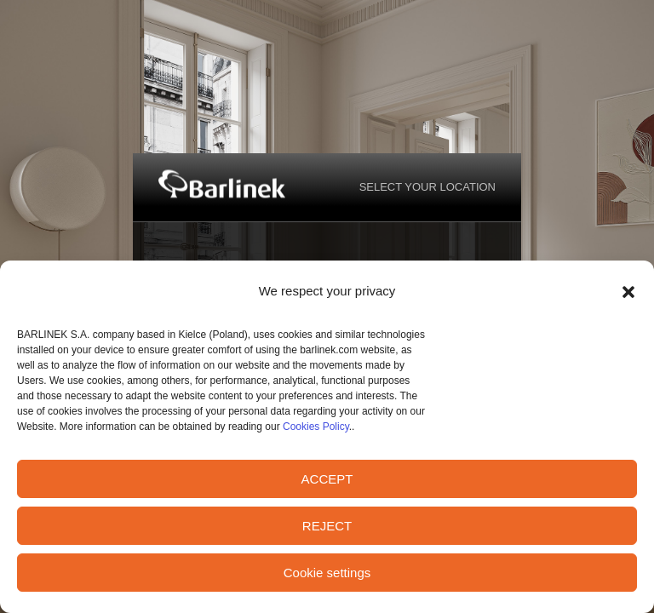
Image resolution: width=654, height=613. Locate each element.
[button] (628, 292)
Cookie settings (327, 572)
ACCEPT (327, 479)
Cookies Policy (316, 427)
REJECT (327, 525)
